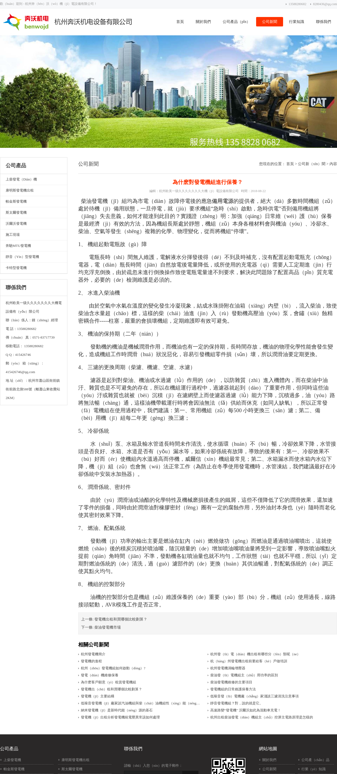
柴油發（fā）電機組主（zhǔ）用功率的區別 (244, 675)
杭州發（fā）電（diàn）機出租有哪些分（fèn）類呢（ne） (255, 654)
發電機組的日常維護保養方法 (233, 689)
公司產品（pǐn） (236, 22)
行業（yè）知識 (313, 769)
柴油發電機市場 (107, 627)
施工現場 (13, 235)
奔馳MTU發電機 (18, 246)
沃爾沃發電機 (16, 223)
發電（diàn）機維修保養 (99, 675)
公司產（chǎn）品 (315, 760)
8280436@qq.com (325, 4)
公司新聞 (269, 22)
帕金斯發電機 (16, 201)
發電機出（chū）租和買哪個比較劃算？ (111, 689)
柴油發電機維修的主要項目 (231, 682)
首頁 (180, 22)
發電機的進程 (91, 661)
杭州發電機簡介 (93, 654)
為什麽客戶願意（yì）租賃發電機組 (108, 682)
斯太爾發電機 (16, 212)
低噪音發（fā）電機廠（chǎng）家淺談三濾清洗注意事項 (254, 696)
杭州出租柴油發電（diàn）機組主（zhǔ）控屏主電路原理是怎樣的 (261, 717)
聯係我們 (323, 22)
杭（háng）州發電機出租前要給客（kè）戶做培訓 (248, 661)
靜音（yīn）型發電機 (22, 257)
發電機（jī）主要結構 (97, 696)
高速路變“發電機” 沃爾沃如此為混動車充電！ (245, 710)
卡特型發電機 (16, 268)
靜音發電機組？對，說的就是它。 (236, 703)
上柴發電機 (12, 760)
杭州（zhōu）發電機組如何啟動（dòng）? (113, 668)
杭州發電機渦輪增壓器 (227, 668)
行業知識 (296, 22)
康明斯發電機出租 (20, 190)
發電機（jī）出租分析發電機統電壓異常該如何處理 (120, 717)
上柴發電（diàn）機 (21, 179)
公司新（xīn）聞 (311, 164)
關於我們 (203, 22)
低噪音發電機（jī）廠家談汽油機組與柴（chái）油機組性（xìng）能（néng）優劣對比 (141, 703)
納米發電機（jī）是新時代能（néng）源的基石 (117, 710)
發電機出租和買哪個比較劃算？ (120, 619)
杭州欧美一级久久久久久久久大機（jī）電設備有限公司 (199, 191)
